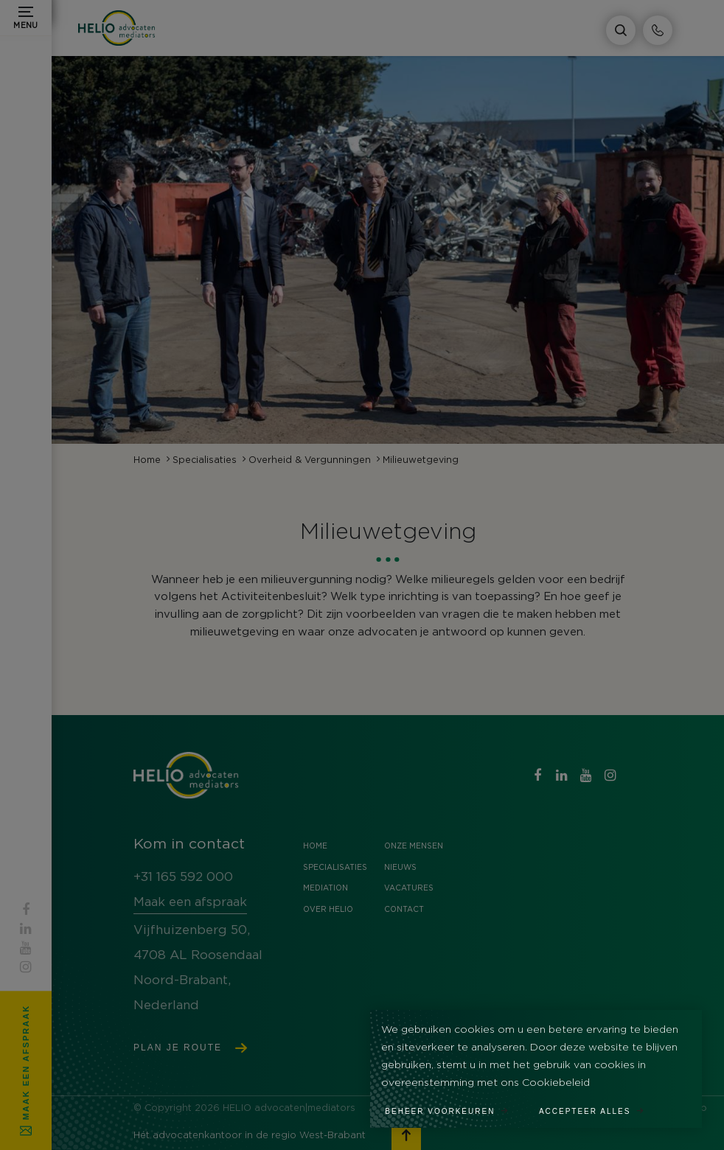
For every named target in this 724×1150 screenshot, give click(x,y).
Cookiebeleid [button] (556, 1083)
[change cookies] (454, 1106)
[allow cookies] (599, 1106)
